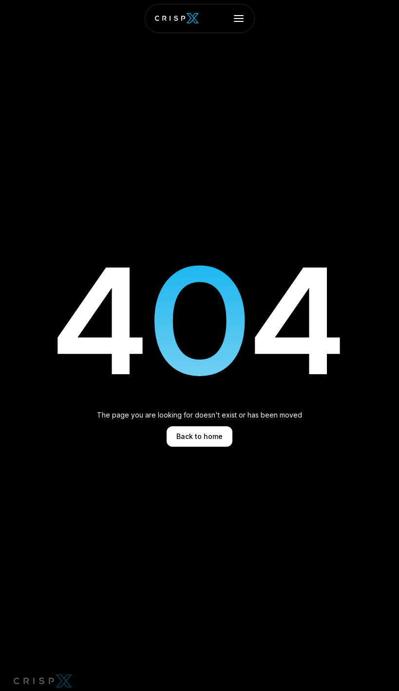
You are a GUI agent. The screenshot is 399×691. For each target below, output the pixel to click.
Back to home (199, 436)
